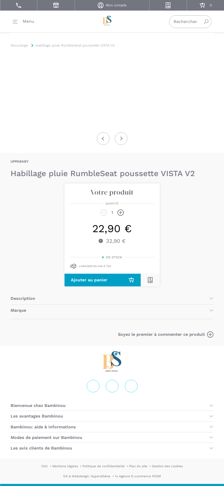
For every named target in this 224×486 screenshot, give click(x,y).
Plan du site (138, 466)
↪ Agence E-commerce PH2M (138, 476)
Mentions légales (65, 466)
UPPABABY (20, 161)
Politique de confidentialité (104, 466)
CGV (44, 466)
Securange (112, 21)
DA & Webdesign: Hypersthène (86, 476)
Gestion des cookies (167, 466)
